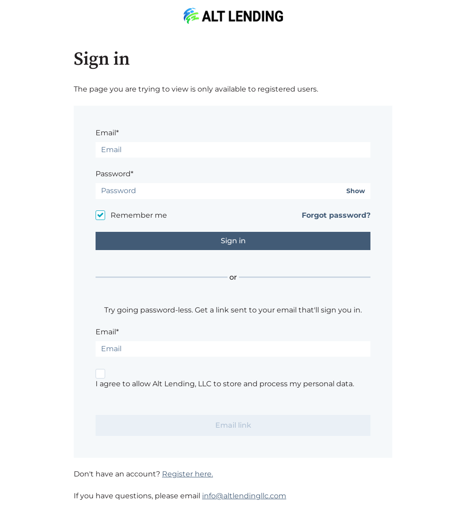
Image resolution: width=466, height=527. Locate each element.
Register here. (187, 474)
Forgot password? (336, 215)
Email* (107, 132)
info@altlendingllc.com (244, 495)
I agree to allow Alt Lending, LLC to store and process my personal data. (225, 383)
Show (355, 191)
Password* (114, 173)
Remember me (139, 215)
